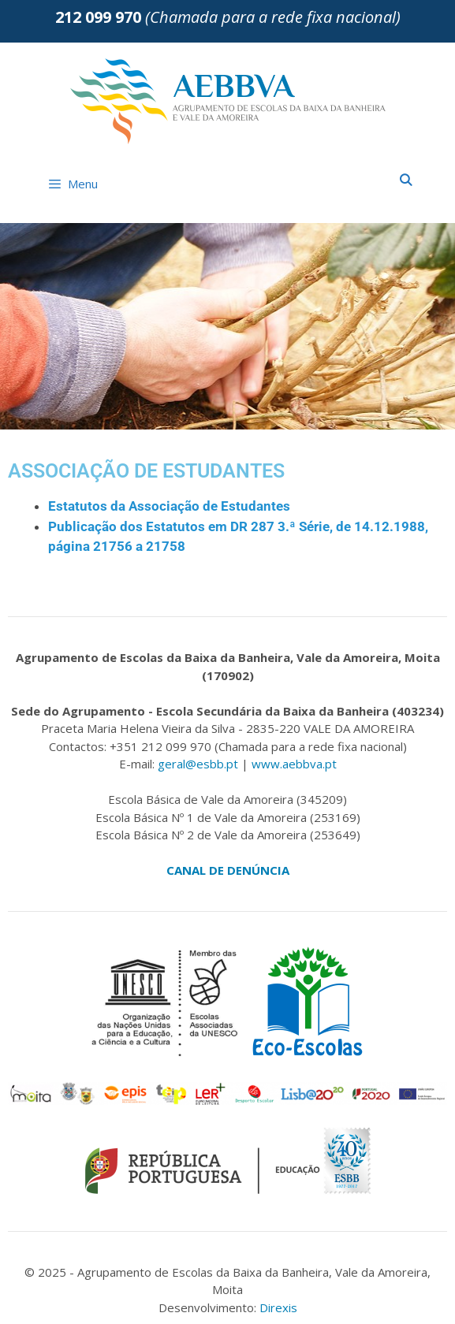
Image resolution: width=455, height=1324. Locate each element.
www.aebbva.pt (294, 764)
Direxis (278, 1307)
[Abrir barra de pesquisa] (405, 179)
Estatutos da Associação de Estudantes (169, 506)
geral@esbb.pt (198, 764)
